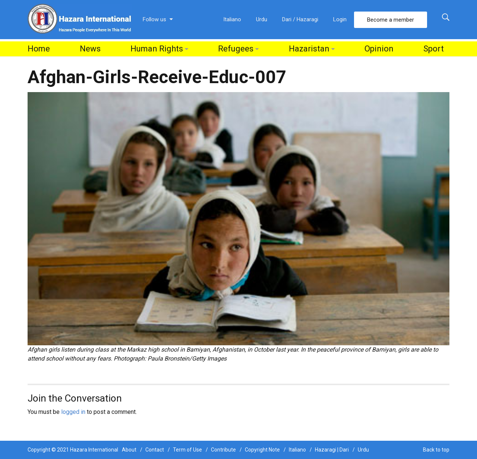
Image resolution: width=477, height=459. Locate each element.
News (90, 48)
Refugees (235, 48)
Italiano (232, 19)
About (129, 450)
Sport (433, 48)
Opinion (379, 48)
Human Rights (156, 48)
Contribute (223, 450)
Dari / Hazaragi (300, 19)
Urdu (261, 19)
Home (39, 48)
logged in (73, 411)
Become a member (390, 19)
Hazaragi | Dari (332, 450)
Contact (154, 450)
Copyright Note (262, 450)
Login (340, 19)
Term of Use (187, 450)
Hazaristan (309, 48)
